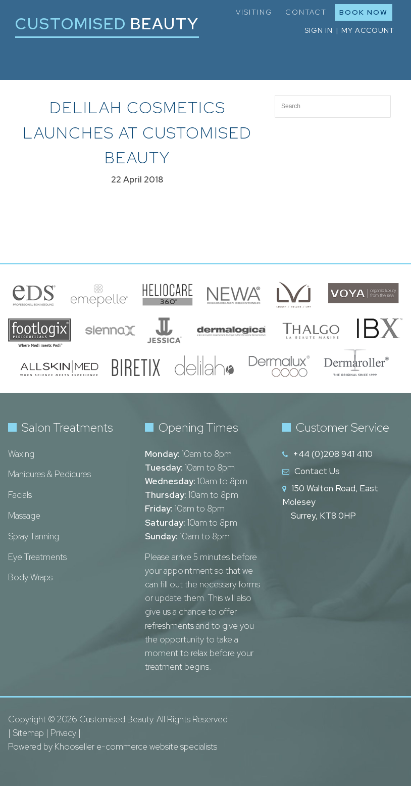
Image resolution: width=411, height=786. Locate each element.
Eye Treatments (37, 557)
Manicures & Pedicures (49, 474)
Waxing (21, 453)
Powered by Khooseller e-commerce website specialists (112, 746)
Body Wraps (30, 577)
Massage (24, 515)
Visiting (254, 12)
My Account (367, 30)
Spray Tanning (33, 536)
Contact (306, 12)
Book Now (363, 12)
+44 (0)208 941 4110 (333, 453)
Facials (20, 494)
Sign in (318, 30)
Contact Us (317, 471)
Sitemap (28, 732)
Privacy (63, 732)
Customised (107, 23)
